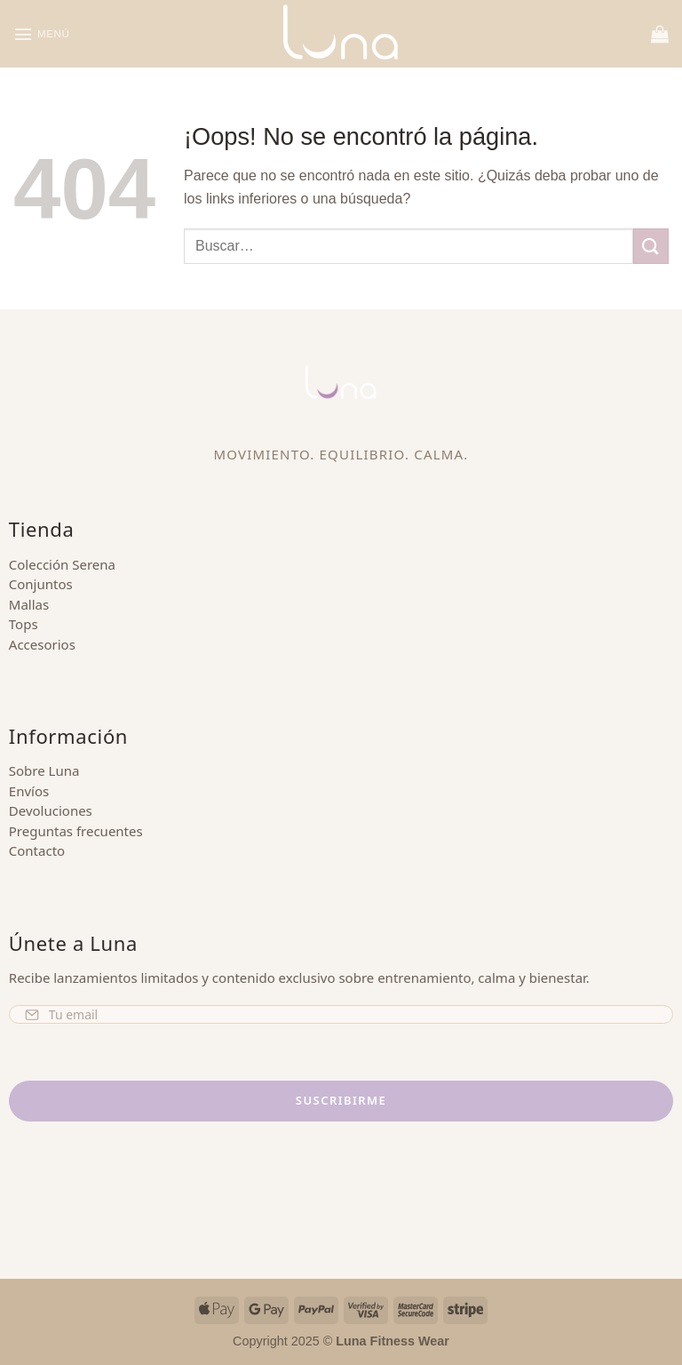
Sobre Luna (44, 770)
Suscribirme (341, 1100)
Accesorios (42, 644)
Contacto (37, 850)
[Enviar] (651, 245)
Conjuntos (41, 584)
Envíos (29, 791)
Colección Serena (62, 564)
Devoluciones (50, 810)
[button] (44, 33)
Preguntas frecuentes (76, 831)
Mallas (29, 604)
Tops (23, 624)
